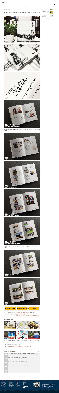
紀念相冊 (8, 390)
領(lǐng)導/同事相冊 (11, 385)
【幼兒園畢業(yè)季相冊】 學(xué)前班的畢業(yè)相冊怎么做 (46, 12)
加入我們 (24, 384)
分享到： (5, 346)
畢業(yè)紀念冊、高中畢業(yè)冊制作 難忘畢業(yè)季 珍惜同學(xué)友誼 (17, 361)
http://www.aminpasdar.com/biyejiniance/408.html (21, 312)
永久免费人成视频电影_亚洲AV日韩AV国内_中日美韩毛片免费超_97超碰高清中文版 (13, 380)
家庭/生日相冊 (11, 386)
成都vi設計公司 (46, 390)
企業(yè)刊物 (3, 384)
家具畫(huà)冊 (18, 385)
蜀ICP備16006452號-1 (40, 390)
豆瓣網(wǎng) (23, 346)
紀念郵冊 (17, 386)
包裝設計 (2, 385)
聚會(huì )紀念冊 (11, 383)
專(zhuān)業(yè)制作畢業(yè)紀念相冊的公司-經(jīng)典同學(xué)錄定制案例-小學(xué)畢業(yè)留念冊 (17, 314)
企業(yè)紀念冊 (11, 382)
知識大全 (24, 382)
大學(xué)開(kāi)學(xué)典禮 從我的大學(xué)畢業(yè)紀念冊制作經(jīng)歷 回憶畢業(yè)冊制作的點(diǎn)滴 (22, 353)
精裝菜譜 (17, 383)
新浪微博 (14, 346)
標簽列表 (29, 390)
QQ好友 (9, 346)
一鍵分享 (29, 346)
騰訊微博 (26, 346)
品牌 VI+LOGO (3, 383)
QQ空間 (12, 346)
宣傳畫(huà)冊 (3, 382)
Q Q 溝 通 (34, 308)
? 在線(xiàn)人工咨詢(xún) (26, 387)
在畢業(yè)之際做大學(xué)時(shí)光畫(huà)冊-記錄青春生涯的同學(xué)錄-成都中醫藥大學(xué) (27, 315)
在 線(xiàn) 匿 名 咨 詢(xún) (22, 308)
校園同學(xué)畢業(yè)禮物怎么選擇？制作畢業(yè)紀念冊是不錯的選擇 (17, 357)
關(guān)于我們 (19, 390)
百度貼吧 (17, 346)
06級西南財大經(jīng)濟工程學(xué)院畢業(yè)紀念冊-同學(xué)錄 (45, 16)
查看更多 (47, 18)
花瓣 (20, 346)
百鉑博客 (33, 390)
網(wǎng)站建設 (3, 386)
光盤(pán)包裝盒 (18, 382)
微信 (7, 346)
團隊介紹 (24, 383)
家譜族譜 (17, 384)
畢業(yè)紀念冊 (11, 384)
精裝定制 (11, 390)
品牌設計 (4, 390)
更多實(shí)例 (22, 376)
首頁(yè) (1, 390)
